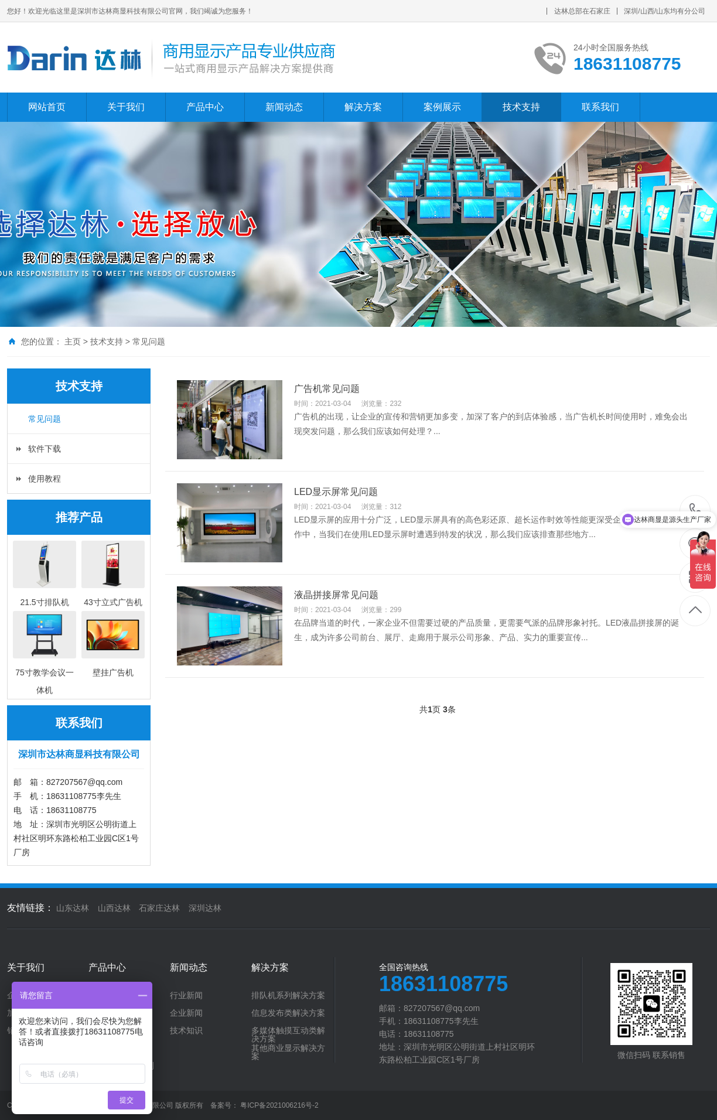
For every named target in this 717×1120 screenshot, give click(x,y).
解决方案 (363, 107)
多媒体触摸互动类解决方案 (288, 1034)
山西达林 (114, 908)
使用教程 (44, 478)
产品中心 (205, 107)
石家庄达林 (159, 908)
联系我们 (600, 107)
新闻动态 (284, 107)
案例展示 (442, 107)
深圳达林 (205, 908)
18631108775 (695, 510)
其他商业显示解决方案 (288, 1052)
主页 (72, 341)
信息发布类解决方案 (288, 1013)
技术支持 (521, 107)
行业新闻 (186, 995)
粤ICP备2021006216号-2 (279, 1105)
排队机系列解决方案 (288, 995)
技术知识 (186, 1030)
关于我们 (126, 107)
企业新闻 (186, 1013)
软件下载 (44, 448)
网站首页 (47, 107)
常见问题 (148, 341)
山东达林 (72, 908)
